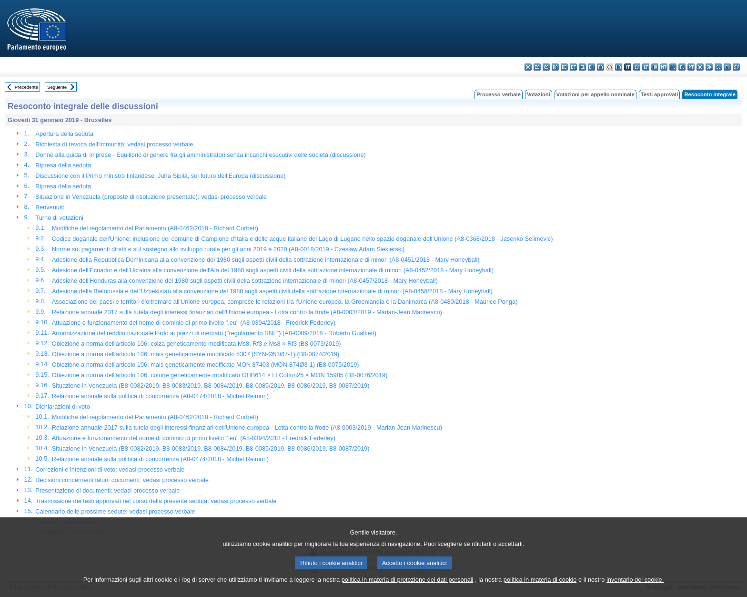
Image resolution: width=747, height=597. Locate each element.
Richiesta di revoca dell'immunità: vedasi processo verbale (114, 144)
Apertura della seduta (64, 133)
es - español (537, 67)
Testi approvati (659, 94)
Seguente (57, 87)
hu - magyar (654, 67)
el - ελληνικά (582, 67)
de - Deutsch (564, 67)
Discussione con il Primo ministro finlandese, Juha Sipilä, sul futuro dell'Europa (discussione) (160, 175)
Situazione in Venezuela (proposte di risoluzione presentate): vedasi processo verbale (151, 196)
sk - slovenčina (709, 67)
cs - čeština (546, 67)
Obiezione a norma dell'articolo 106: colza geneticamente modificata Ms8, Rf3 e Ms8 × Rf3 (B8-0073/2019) (196, 343)
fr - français (600, 67)
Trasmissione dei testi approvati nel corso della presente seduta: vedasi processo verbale (155, 500)
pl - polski (682, 67)
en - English (591, 67)
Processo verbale (498, 94)
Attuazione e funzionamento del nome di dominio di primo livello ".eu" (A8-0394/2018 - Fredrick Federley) (193, 322)
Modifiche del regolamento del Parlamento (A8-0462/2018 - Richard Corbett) (155, 228)
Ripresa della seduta (63, 165)
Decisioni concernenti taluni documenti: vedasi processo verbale (122, 480)
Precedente (26, 87)
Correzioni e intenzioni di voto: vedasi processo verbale (109, 469)
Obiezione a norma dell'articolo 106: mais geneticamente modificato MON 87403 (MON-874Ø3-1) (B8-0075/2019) (205, 364)
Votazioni (538, 94)
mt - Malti (663, 67)
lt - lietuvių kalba (645, 67)
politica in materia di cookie (540, 589)
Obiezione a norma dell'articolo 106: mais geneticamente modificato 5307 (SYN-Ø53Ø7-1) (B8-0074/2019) (196, 354)
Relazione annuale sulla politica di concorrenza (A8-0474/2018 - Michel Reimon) (160, 396)
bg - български (528, 67)
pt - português (691, 67)
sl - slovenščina (718, 67)
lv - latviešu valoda (636, 67)
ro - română (700, 67)
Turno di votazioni (59, 217)
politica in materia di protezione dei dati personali (408, 589)
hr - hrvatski (618, 67)
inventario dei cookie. (635, 589)
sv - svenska (736, 67)
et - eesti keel (573, 67)
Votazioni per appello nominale (595, 94)
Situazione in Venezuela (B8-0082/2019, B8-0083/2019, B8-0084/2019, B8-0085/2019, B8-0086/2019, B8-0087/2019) (211, 385)
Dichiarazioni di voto (62, 406)
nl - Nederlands (672, 67)
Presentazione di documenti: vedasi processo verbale (107, 490)
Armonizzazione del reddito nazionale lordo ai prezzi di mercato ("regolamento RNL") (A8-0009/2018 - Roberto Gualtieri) (214, 333)
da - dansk (555, 67)
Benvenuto (49, 207)
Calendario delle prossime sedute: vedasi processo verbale (115, 511)
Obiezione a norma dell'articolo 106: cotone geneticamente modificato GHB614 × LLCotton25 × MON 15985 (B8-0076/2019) (220, 375)
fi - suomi (727, 67)
